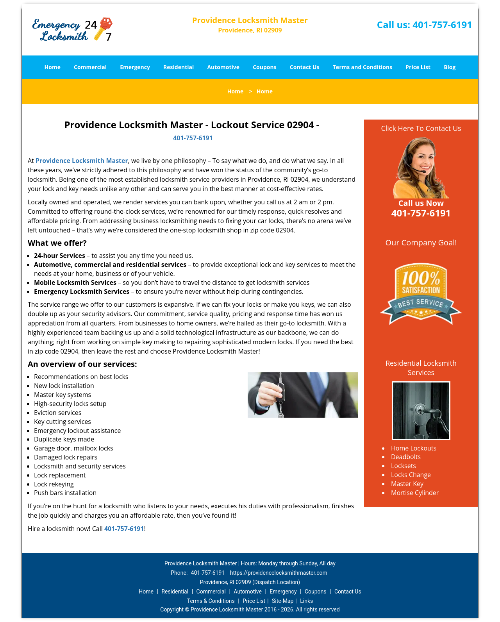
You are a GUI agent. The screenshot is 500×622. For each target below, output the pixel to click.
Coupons (264, 67)
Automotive (223, 67)
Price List (417, 67)
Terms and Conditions (362, 67)
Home (53, 67)
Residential (178, 67)
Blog (449, 67)
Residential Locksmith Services (421, 367)
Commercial (90, 67)
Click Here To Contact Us (421, 128)
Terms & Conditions (211, 601)
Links (306, 601)
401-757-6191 (442, 24)
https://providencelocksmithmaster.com (278, 573)
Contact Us (305, 67)
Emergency (135, 67)
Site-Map (282, 601)
